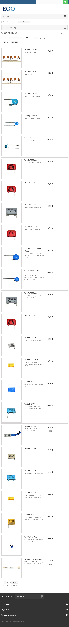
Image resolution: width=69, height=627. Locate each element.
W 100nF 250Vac (30, 537)
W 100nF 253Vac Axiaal (33, 559)
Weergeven (29, 38)
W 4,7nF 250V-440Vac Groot (32, 250)
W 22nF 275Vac (30, 404)
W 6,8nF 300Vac (30, 315)
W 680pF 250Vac (30, 116)
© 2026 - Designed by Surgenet (16, 621)
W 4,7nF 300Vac (30, 293)
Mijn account (6, 609)
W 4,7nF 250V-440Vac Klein (32, 272)
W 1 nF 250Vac (30, 138)
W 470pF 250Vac (30, 94)
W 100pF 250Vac (30, 49)
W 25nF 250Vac (30, 426)
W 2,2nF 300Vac (30, 182)
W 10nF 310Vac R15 (32, 360)
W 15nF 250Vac (30, 382)
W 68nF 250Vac (30, 515)
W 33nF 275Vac (30, 448)
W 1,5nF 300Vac (30, 160)
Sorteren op (5, 38)
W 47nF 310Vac (30, 493)
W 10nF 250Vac (30, 337)
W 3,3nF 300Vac (30, 227)
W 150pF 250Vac (30, 71)
